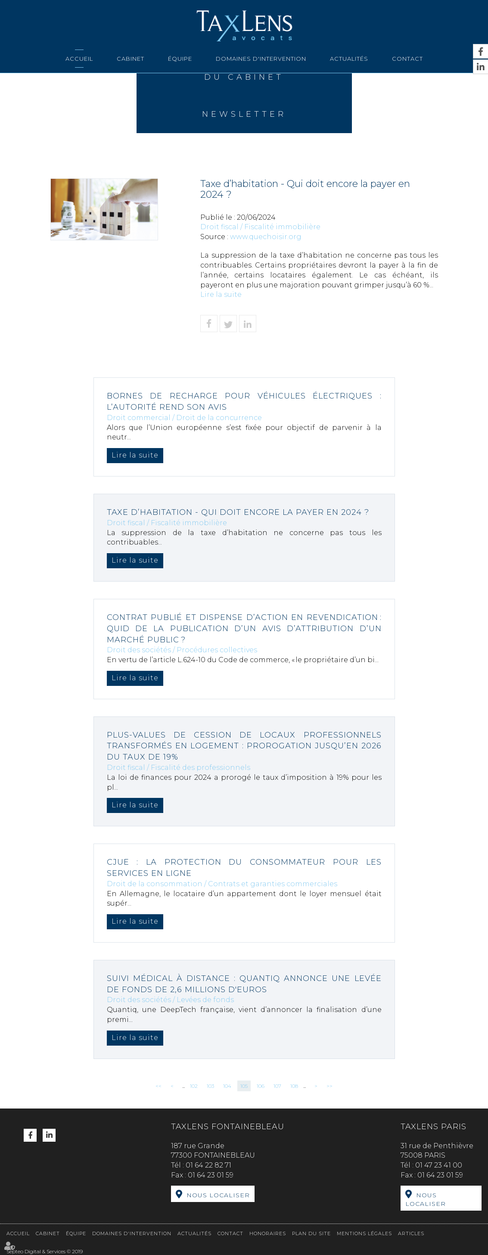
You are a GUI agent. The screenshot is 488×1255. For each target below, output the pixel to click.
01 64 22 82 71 (208, 1165)
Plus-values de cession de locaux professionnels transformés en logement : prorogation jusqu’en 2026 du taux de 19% (244, 746)
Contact (407, 58)
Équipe (180, 58)
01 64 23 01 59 (210, 1175)
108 (294, 1086)
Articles (411, 1233)
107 (277, 1086)
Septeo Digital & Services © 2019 (44, 1251)
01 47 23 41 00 (438, 1165)
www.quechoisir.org (266, 237)
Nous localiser (218, 1195)
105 (244, 1086)
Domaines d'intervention (261, 58)
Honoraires (267, 1233)
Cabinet (130, 58)
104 (227, 1086)
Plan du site (311, 1233)
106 (260, 1086)
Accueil (79, 58)
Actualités (349, 58)
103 (210, 1086)
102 (194, 1086)
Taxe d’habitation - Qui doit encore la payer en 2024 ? (238, 512)
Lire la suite (221, 294)
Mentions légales (364, 1233)
